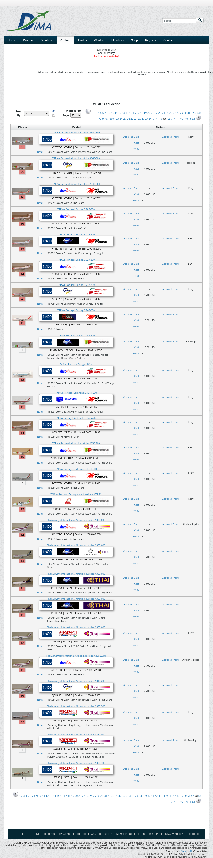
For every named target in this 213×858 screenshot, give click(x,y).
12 (119, 113)
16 (134, 113)
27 (174, 113)
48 (146, 119)
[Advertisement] (106, 819)
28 (178, 113)
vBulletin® (185, 851)
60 (190, 119)
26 (170, 113)
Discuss (28, 40)
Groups (154, 834)
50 (153, 119)
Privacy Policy (173, 834)
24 (163, 113)
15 (130, 113)
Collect (81, 834)
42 (124, 119)
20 (148, 113)
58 (182, 119)
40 (117, 119)
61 (193, 119)
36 (102, 119)
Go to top (194, 834)
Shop (108, 834)
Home (12, 40)
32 (192, 113)
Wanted (96, 834)
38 (110, 119)
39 (113, 119)
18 (141, 113)
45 (135, 119)
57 (179, 119)
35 (99, 119)
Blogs (141, 834)
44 (131, 119)
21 (152, 113)
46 (139, 119)
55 (171, 119)
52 (161, 119)
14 (127, 113)
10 (112, 113)
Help (25, 834)
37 (106, 119)
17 (137, 113)
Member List (124, 834)
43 (128, 119)
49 (150, 119)
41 (121, 119)
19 (145, 113)
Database (65, 834)
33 (196, 113)
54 (168, 119)
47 (143, 119)
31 (188, 113)
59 (186, 119)
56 (175, 119)
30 (185, 113)
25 (166, 113)
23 (159, 113)
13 (123, 113)
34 (199, 113)
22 (156, 113)
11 (116, 113)
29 (181, 113)
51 (157, 119)
